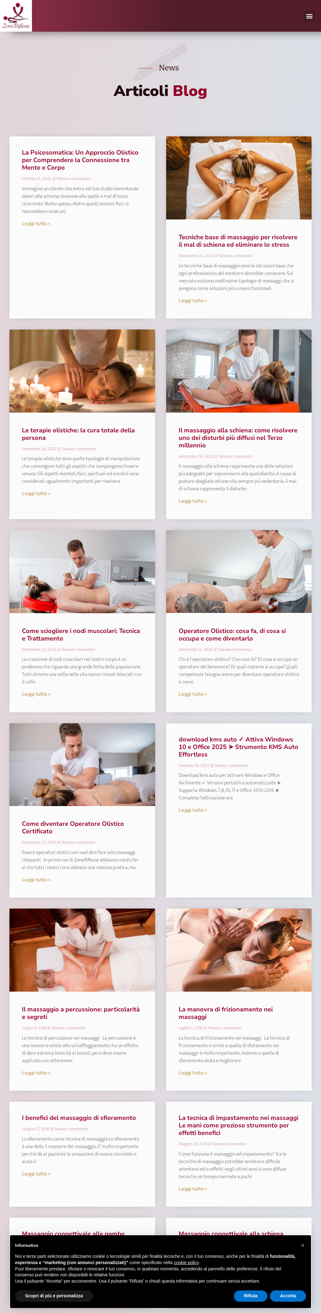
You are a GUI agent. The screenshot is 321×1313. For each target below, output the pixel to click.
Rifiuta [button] (251, 1295)
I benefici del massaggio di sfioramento (79, 1118)
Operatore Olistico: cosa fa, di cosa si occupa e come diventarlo (232, 635)
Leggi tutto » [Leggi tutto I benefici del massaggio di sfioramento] (36, 1173)
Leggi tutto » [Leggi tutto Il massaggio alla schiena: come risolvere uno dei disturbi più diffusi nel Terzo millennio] (193, 501)
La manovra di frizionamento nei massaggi (226, 1013)
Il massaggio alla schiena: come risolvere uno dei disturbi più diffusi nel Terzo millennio (238, 438)
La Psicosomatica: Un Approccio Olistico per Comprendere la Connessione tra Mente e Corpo (80, 160)
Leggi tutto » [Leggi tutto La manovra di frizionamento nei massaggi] (193, 1072)
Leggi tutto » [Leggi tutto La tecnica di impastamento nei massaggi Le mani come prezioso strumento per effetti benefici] (193, 1188)
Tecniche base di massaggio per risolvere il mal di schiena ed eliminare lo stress (238, 241)
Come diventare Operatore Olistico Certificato (73, 828)
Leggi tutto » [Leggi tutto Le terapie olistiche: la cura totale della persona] (36, 493)
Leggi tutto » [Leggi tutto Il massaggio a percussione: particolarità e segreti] (36, 1072)
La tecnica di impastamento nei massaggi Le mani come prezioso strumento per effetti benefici (238, 1125)
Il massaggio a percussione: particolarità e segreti (81, 1013)
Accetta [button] (288, 1295)
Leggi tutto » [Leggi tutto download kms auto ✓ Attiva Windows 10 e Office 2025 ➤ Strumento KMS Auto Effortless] (193, 810)
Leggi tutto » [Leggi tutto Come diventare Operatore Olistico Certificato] (36, 879)
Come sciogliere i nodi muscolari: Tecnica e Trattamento (81, 635)
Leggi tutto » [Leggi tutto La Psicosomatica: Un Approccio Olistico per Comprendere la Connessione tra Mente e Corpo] (36, 223)
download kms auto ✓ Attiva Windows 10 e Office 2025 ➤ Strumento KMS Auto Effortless (238, 747)
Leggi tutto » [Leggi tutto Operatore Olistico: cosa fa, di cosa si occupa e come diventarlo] (193, 694)
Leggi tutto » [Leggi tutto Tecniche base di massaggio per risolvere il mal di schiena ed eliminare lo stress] (193, 300)
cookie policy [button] (186, 1262)
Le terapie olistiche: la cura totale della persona (78, 434)
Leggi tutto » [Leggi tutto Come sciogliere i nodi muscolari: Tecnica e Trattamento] (36, 694)
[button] (309, 16)
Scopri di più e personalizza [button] (54, 1295)
